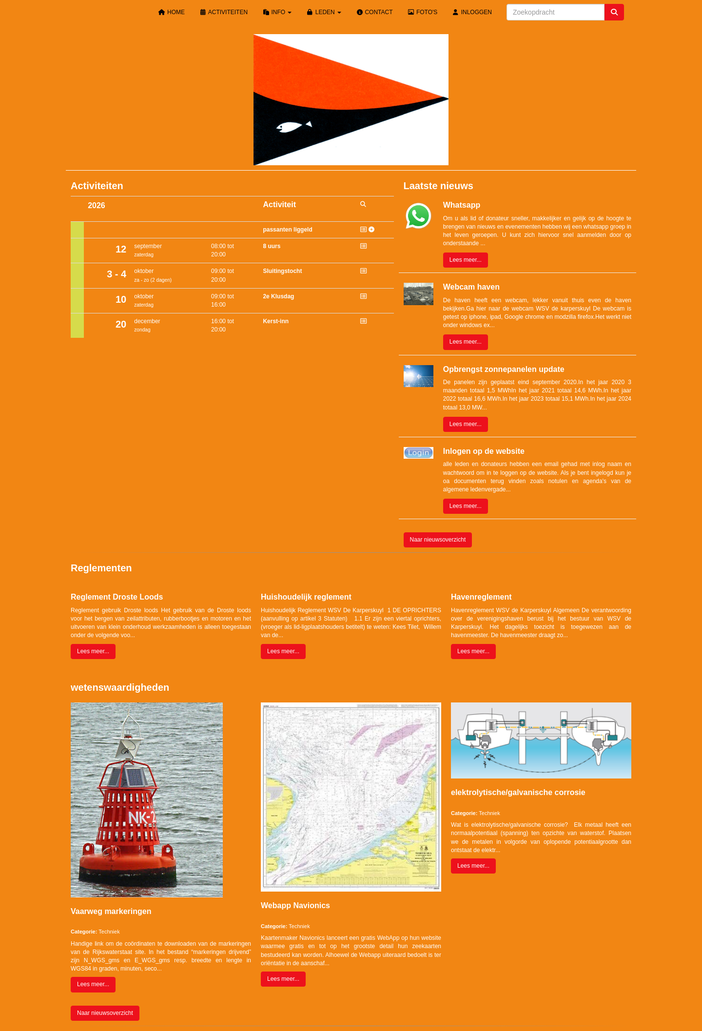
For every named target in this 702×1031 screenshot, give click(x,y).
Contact (374, 12)
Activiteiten (223, 12)
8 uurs (271, 246)
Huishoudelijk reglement (306, 597)
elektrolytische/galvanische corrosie (518, 792)
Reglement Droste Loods (117, 597)
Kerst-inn (276, 321)
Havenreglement (481, 597)
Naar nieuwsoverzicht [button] (438, 539)
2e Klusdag (278, 296)
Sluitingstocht (282, 271)
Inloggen (472, 12)
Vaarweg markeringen (111, 911)
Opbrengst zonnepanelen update (504, 369)
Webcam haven (471, 287)
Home (171, 12)
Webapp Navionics (295, 905)
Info (277, 12)
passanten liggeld (287, 229)
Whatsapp (461, 205)
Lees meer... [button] (465, 259)
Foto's (423, 12)
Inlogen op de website (484, 451)
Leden (323, 12)
